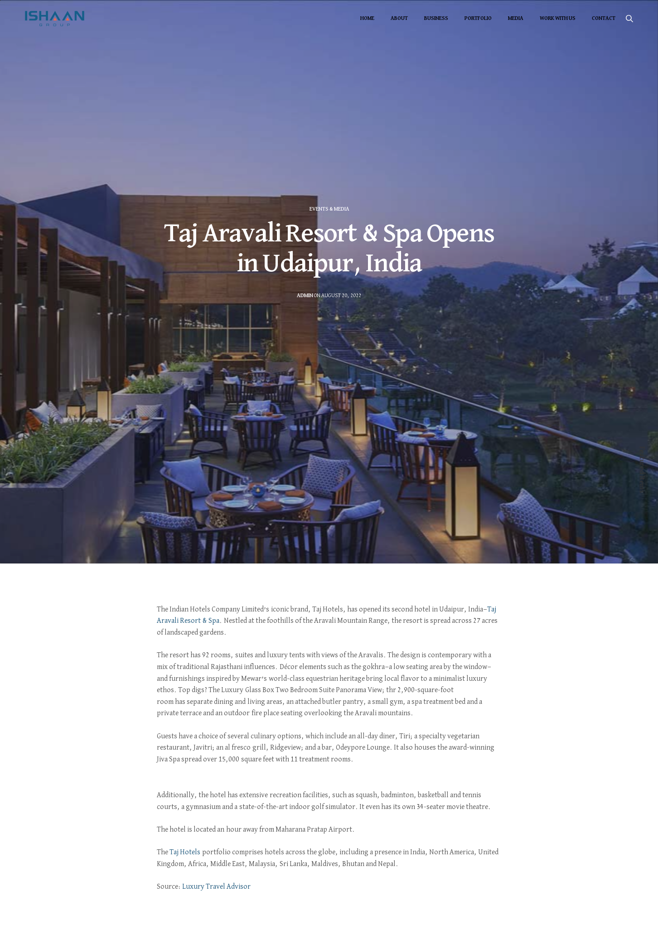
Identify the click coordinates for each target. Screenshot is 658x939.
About (399, 18)
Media (515, 18)
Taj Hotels (184, 852)
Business (436, 18)
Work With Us (558, 18)
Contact (603, 18)
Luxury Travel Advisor (216, 887)
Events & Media (329, 209)
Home (367, 18)
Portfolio (478, 18)
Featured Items (641, 469)
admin (305, 296)
